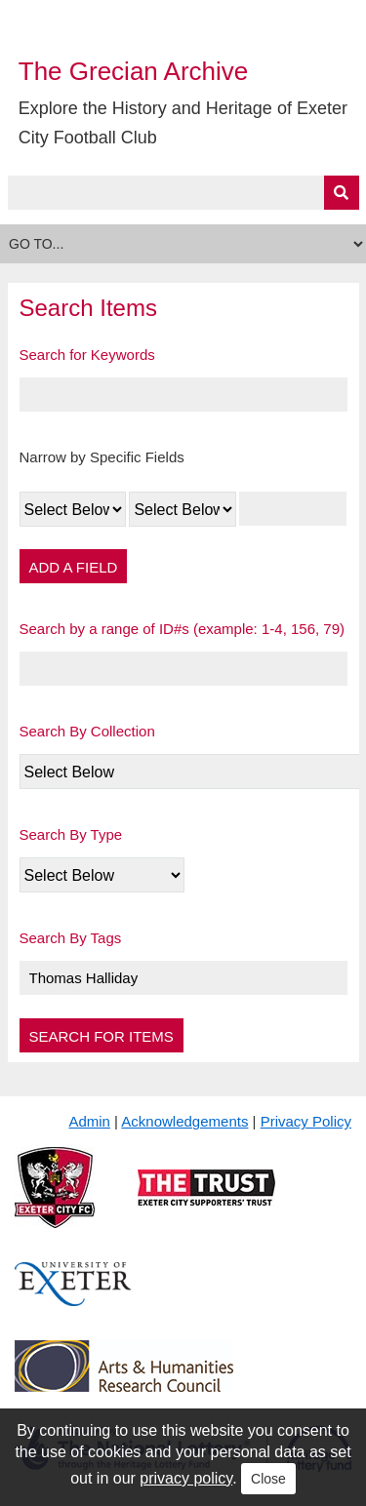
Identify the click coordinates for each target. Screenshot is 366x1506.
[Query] (183, 193)
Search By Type (71, 834)
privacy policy (186, 1478)
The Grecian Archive (134, 71)
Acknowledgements (184, 1121)
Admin (89, 1121)
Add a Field (73, 567)
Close (268, 1478)
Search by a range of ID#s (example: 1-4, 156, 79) (183, 628)
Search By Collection (87, 731)
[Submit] (341, 193)
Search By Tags (71, 938)
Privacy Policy (306, 1121)
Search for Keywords (87, 354)
